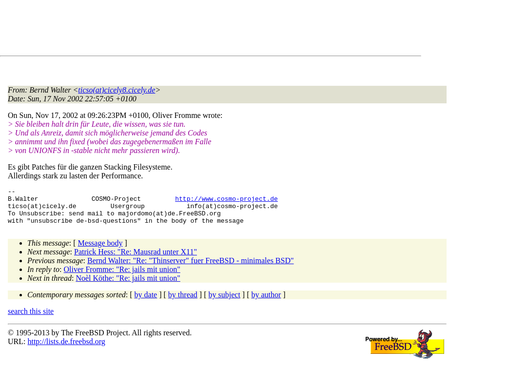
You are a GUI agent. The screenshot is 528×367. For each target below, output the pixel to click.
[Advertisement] (185, 30)
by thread (182, 302)
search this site (31, 318)
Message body (100, 250)
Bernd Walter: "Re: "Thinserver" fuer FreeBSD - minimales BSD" (190, 268)
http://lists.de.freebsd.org (66, 349)
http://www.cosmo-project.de (226, 201)
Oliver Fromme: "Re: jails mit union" (122, 276)
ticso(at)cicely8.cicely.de (116, 90)
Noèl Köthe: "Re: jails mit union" (128, 285)
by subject (224, 302)
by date (146, 302)
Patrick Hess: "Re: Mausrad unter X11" (135, 259)
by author (266, 302)
